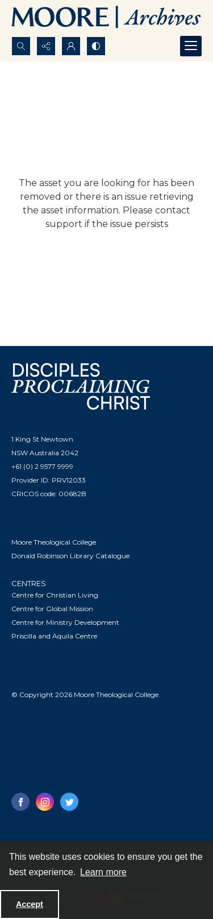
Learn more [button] (103, 872)
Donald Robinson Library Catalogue (70, 555)
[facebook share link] (20, 802)
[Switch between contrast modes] (96, 46)
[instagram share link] (45, 802)
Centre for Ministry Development (65, 622)
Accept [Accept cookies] (29, 904)
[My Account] (71, 46)
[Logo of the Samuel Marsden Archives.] (106, 18)
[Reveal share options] (46, 46)
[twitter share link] (69, 802)
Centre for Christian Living (54, 595)
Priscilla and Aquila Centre (54, 636)
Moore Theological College (53, 542)
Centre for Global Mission (52, 608)
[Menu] (191, 46)
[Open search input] (21, 46)
